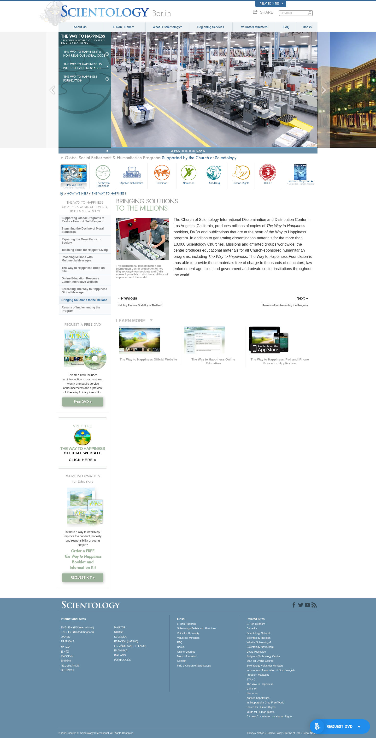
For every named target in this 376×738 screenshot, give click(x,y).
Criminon (162, 174)
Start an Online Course (260, 660)
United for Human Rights (261, 707)
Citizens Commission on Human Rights (269, 716)
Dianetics (252, 628)
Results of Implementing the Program (81, 309)
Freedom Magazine (300, 182)
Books (307, 27)
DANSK (65, 636)
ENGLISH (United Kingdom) (77, 632)
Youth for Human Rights (260, 711)
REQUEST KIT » (83, 577)
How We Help (74, 185)
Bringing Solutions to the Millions (84, 300)
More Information (187, 656)
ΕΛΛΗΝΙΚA (121, 650)
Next (199, 150)
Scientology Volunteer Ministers (265, 665)
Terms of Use (292, 733)
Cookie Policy (275, 733)
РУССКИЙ (67, 656)
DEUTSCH (67, 670)
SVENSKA (120, 636)
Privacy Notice (255, 733)
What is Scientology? (167, 27)
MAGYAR (119, 627)
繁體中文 (66, 660)
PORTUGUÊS (122, 659)
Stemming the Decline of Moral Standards (83, 230)
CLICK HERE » (82, 460)
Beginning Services (210, 27)
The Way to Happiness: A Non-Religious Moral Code (84, 54)
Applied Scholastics (132, 174)
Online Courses (186, 651)
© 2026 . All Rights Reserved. (96, 733)
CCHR (268, 174)
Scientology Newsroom (260, 646)
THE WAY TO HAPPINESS (109, 193)
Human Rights (241, 174)
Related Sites (271, 3)
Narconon (189, 174)
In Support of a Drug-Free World (265, 702)
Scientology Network (258, 633)
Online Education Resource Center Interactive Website (80, 280)
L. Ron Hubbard (124, 27)
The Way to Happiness (103, 175)
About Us (80, 27)
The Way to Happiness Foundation (80, 79)
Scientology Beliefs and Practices (196, 628)
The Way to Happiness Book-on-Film (84, 269)
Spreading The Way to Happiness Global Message (84, 290)
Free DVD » (83, 401)
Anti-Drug (214, 174)
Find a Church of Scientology (194, 665)
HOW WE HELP (78, 193)
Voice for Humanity (188, 633)
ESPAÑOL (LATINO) (126, 641)
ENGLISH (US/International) (77, 627)
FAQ (286, 27)
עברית (65, 646)
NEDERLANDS (70, 665)
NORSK (118, 632)
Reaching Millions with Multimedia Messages (77, 258)
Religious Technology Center (263, 656)
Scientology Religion (258, 637)
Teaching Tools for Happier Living (85, 250)
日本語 (65, 651)
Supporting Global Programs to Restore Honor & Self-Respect (83, 219)
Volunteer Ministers (254, 27)
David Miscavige (256, 651)
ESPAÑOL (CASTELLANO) (130, 645)
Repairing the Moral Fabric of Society (81, 241)
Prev (177, 150)
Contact (181, 660)
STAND (251, 679)
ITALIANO (120, 655)
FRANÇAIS (67, 641)
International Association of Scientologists (271, 670)
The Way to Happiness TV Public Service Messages (82, 66)
